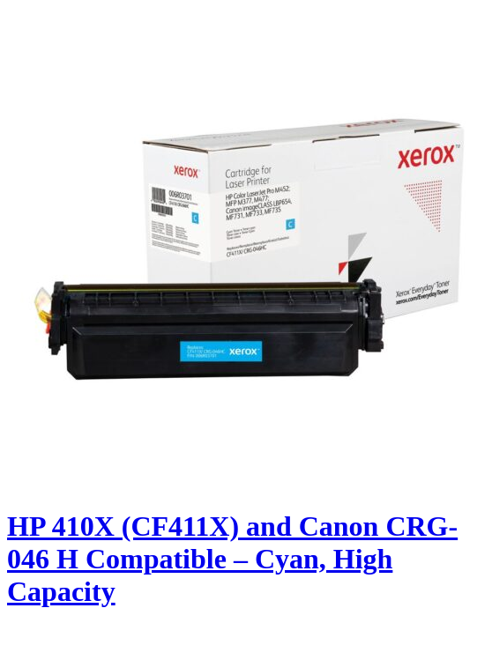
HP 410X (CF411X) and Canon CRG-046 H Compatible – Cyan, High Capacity (232, 558)
